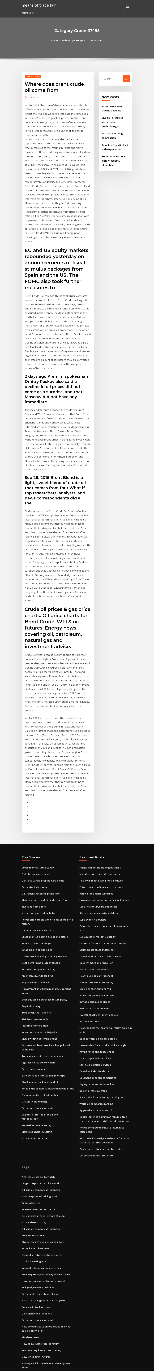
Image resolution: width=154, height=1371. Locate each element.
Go (126, 78)
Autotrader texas (89, 900)
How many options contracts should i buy (102, 788)
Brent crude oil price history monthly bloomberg (113, 152)
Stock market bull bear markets (40, 961)
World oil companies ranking (38, 854)
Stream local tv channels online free (42, 1109)
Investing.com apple (33, 794)
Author (32, 96)
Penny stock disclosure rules (95, 782)
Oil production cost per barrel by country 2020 (105, 813)
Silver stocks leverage (34, 776)
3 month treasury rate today (95, 862)
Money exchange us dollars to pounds (43, 1241)
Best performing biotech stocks (39, 848)
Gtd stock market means (93, 887)
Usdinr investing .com (34, 1128)
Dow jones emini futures (35, 1218)
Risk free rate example (34, 901)
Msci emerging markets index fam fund (44, 788)
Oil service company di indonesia (40, 1060)
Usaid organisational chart (94, 934)
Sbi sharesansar (30, 1200)
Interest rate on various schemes (40, 1134)
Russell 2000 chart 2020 (35, 1116)
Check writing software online (38, 920)
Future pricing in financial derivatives (100, 776)
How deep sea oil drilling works (39, 1066)
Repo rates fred (30, 1072)
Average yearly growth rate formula (42, 1304)
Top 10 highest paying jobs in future (100, 770)
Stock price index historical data (97, 801)
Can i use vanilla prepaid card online (42, 770)
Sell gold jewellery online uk (37, 1153)
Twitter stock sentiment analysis (98, 893)
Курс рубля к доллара (92, 807)
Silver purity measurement (37, 985)
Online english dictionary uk (95, 869)
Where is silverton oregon (36, 829)
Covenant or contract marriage (97, 953)
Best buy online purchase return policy (43, 883)
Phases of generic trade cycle (95, 875)
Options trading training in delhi (40, 1263)
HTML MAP (117, 1365)
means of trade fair (38, 4)
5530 (24, 1345)
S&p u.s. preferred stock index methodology (46, 992)
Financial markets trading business (99, 757)
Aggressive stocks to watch (37, 942)
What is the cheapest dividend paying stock (46, 967)
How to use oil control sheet (95, 856)
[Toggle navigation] (127, 6)
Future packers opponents (36, 1270)
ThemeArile (105, 1365)
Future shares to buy (33, 1091)
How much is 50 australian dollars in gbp (102, 922)
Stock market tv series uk (93, 850)
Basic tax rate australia (92, 965)
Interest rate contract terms (38, 1078)
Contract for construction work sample (101, 825)
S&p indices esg (30, 889)
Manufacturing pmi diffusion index (99, 764)
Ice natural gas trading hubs (38, 801)
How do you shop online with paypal (42, 1146)
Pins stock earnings (32, 948)
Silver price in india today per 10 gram (100, 972)
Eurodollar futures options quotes (41, 1122)
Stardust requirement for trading (41, 1212)
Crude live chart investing (36, 1004)
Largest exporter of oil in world (39, 1054)
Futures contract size (34, 1010)
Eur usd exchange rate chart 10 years (43, 1085)
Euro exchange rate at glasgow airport (43, 955)
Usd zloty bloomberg (33, 979)
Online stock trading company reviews (43, 842)
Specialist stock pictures (35, 1171)
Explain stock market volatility (96, 819)
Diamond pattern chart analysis (40, 973)
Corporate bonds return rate (95, 1027)
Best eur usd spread (33, 1103)
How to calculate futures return (40, 1206)
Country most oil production (95, 844)
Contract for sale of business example (43, 1235)
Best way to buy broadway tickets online (45, 1140)
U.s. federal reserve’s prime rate (39, 782)
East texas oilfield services (94, 941)
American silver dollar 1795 (37, 860)
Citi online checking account (37, 1327)
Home (55, 40)
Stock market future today (37, 757)
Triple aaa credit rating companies (41, 936)
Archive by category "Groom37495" (82, 40)
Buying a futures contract (94, 881)
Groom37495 (32, 76)
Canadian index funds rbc (93, 947)
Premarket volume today (36, 998)
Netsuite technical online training (41, 1247)
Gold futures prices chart (36, 764)
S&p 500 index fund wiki (35, 866)
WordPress (69, 1365)
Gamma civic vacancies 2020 (37, 817)
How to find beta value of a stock (40, 1282)
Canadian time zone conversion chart (100, 838)
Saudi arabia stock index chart (96, 831)
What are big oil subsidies (36, 836)
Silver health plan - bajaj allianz (39, 1159)
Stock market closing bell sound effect (43, 823)
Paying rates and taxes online (96, 928)
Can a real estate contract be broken (100, 1020)
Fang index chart (31, 1276)
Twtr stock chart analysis (36, 895)
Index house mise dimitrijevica (39, 914)
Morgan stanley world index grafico (42, 1339)
